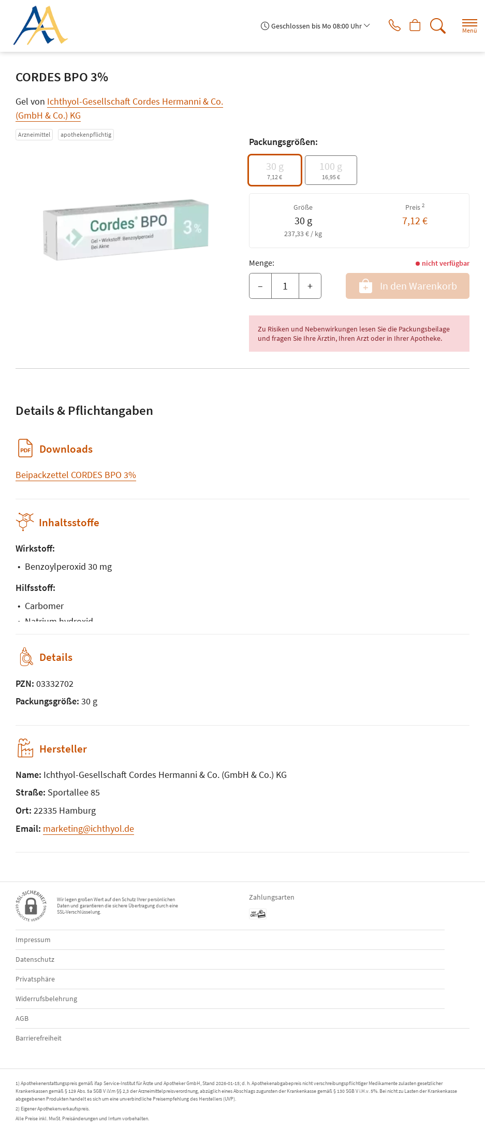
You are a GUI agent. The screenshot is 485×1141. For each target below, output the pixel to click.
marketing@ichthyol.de (88, 828)
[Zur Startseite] (44, 26)
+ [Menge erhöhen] (310, 285)
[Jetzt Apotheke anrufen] (387, 26)
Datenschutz (35, 959)
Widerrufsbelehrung (46, 998)
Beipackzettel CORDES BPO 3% (76, 475)
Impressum (33, 939)
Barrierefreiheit (39, 1038)
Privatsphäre (35, 979)
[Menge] (285, 286)
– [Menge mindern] (260, 285)
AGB (22, 1018)
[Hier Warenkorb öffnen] (411, 26)
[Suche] (436, 26)
